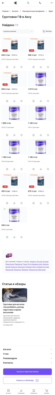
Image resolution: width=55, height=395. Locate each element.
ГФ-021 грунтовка (7, 229)
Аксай (8, 267)
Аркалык (21, 267)
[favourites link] (34, 390)
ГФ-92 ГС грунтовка (7, 127)
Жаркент (25, 270)
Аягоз (34, 267)
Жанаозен (10, 270)
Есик (47, 267)
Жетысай (41, 270)
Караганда (10, 264)
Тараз (25, 264)
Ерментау (41, 267)
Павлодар (18, 264)
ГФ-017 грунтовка (33, 127)
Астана (39, 262)
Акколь (46, 264)
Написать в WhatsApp (27, 380)
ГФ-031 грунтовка (33, 93)
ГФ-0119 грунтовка (34, 161)
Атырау (46, 262)
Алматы (33, 262)
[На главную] (15, 3)
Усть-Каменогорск (35, 264)
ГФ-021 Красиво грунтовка (9, 59)
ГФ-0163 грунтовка (7, 161)
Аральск (14, 267)
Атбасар (28, 267)
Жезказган (33, 270)
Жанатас (17, 270)
